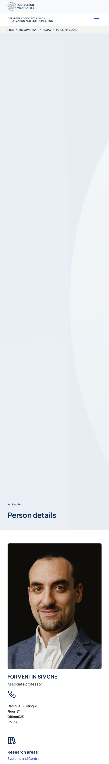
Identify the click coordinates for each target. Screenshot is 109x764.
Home (10, 29)
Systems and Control (23, 758)
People (47, 29)
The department (28, 29)
